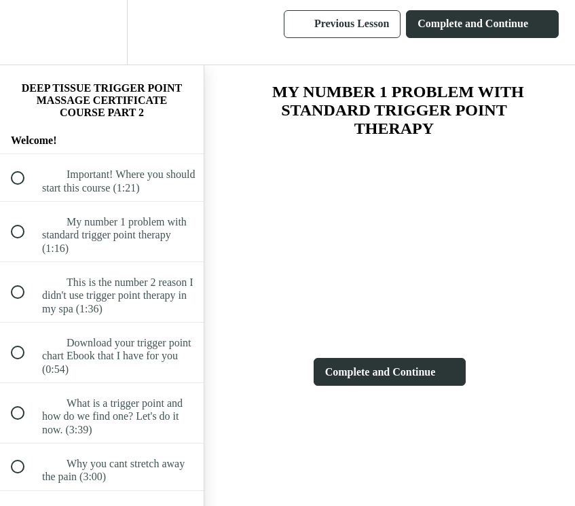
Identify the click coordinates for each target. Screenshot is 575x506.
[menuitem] (102, 32)
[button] (25, 32)
